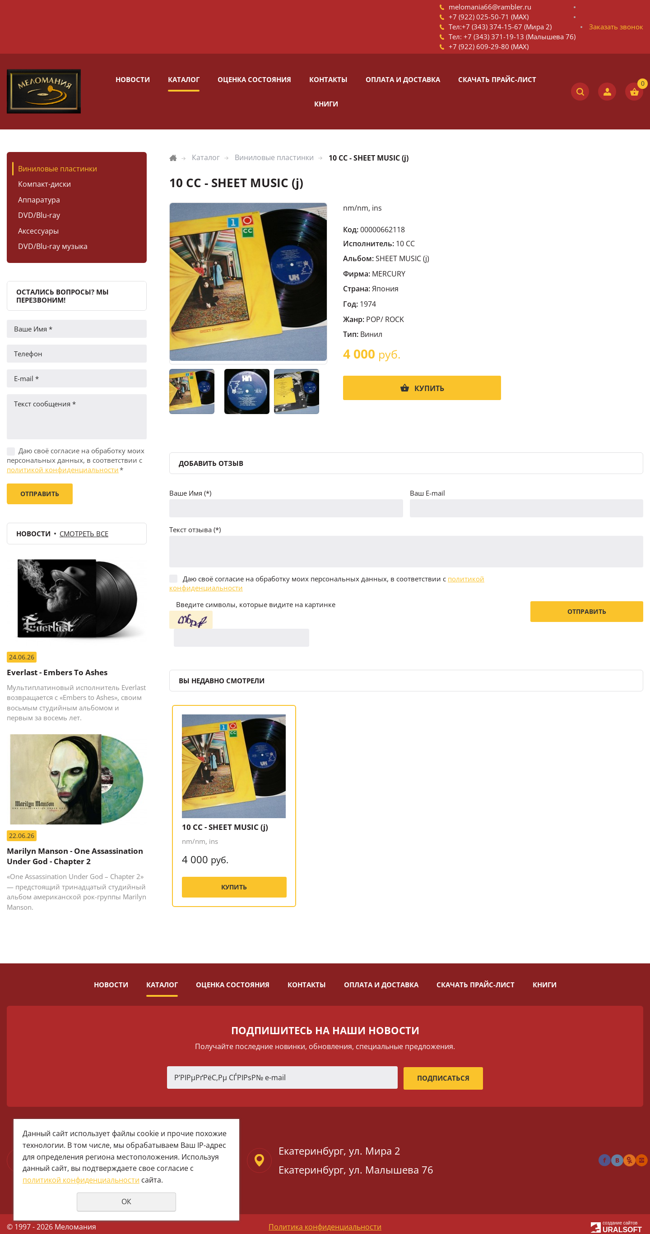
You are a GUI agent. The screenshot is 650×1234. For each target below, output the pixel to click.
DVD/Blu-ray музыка (53, 246)
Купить (429, 388)
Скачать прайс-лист (497, 79)
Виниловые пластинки (57, 169)
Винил (371, 334)
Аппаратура (39, 200)
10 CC (405, 244)
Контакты (328, 79)
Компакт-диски (44, 184)
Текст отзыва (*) (195, 529)
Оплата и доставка (403, 79)
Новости (133, 79)
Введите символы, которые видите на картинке (255, 604)
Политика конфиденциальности (325, 1220)
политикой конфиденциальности (63, 469)
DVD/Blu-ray (39, 215)
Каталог (184, 79)
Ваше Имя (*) (190, 493)
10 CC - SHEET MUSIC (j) (222, 809)
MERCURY (388, 274)
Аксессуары (38, 231)
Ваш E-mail (427, 493)
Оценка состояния (254, 79)
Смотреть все (84, 534)
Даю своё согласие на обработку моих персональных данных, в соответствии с (75, 460)
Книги (326, 103)
